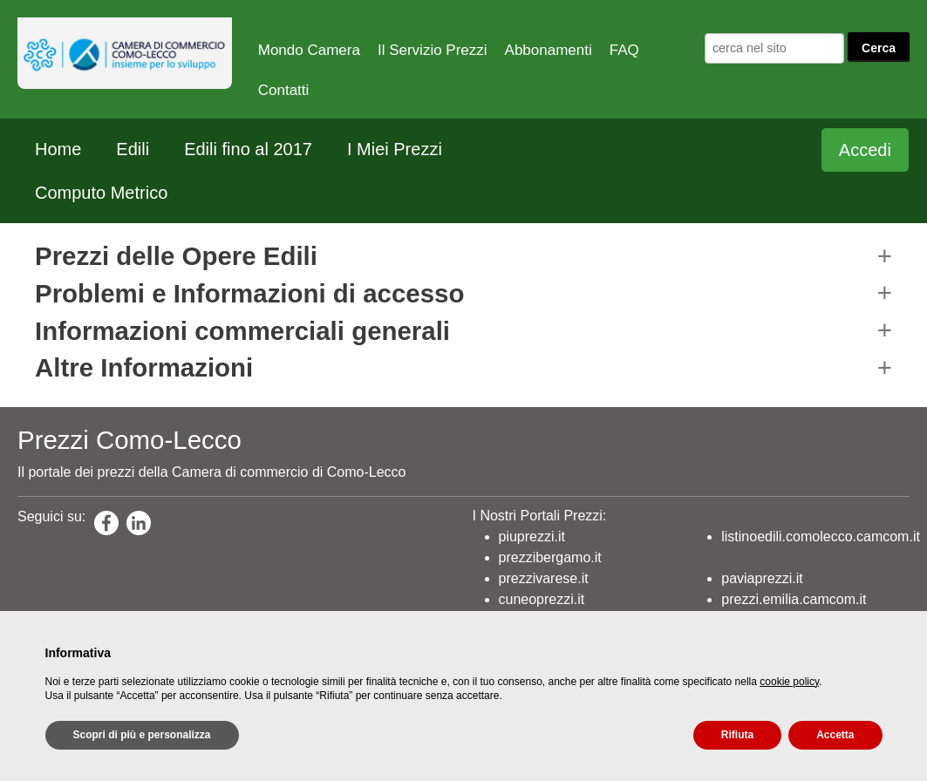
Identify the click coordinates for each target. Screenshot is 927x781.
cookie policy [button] (789, 682)
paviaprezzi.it (761, 578)
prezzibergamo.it (550, 557)
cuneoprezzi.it (542, 599)
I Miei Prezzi (394, 149)
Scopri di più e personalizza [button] (142, 735)
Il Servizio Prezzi (432, 50)
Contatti (284, 90)
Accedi (865, 150)
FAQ (624, 50)
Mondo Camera (309, 50)
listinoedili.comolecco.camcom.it (820, 536)
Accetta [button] (835, 735)
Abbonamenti (548, 50)
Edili (132, 149)
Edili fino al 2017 (248, 149)
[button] (463, 256)
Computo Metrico (101, 192)
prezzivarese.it (544, 578)
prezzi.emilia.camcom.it (793, 599)
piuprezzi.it (532, 536)
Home (58, 149)
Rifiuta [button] (737, 735)
